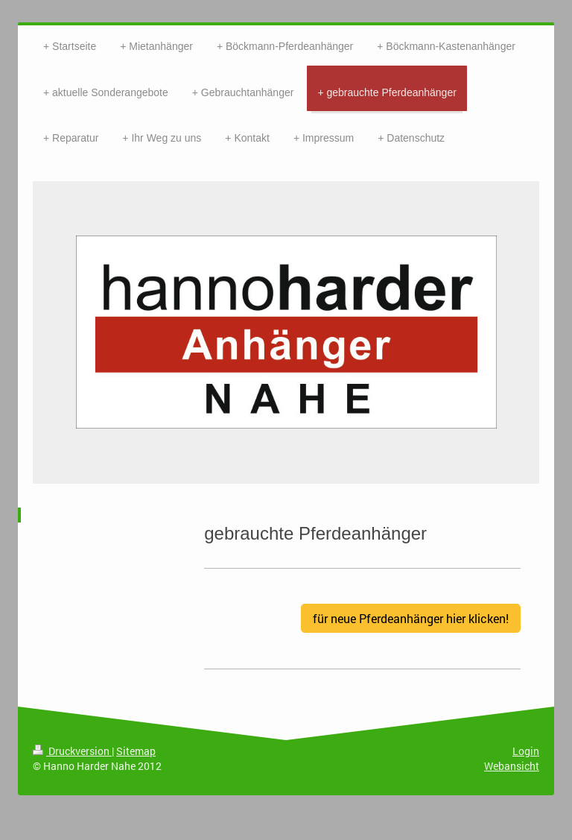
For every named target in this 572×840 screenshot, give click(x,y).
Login (525, 751)
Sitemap (136, 751)
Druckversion (72, 751)
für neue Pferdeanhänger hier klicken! (411, 618)
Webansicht (511, 766)
